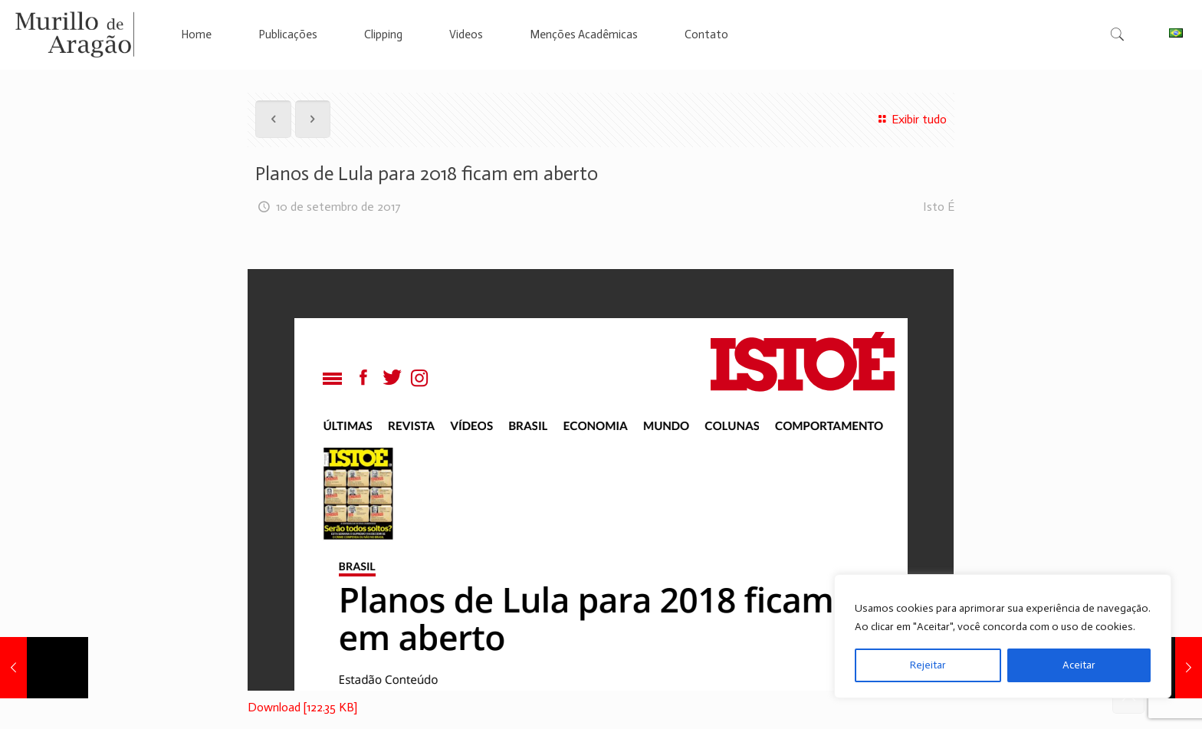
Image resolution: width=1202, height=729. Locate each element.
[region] (1002, 636)
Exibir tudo (910, 119)
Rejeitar (928, 665)
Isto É (938, 206)
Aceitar (1078, 665)
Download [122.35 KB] (302, 707)
